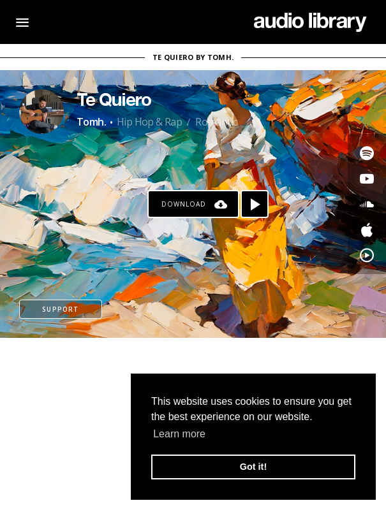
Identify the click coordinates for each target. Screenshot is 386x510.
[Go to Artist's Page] (41, 111)
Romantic (216, 122)
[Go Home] (310, 22)
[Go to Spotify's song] (367, 153)
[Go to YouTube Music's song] (367, 255)
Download (183, 204)
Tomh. (91, 122)
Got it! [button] (253, 467)
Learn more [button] (179, 433)
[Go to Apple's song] (367, 229)
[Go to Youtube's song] (367, 178)
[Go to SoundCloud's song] (367, 204)
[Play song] (255, 204)
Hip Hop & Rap (149, 122)
